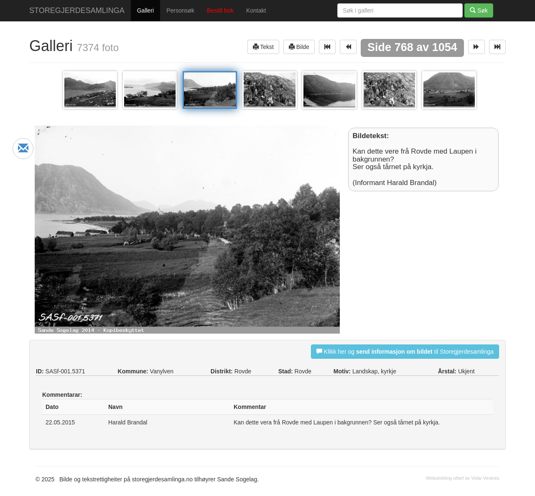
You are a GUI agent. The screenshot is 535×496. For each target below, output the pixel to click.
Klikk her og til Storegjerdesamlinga (405, 351)
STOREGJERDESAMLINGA (77, 10)
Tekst (263, 46)
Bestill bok (220, 10)
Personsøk (180, 10)
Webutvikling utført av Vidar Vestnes (462, 478)
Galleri (145, 10)
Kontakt (256, 10)
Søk (479, 10)
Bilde (299, 46)
